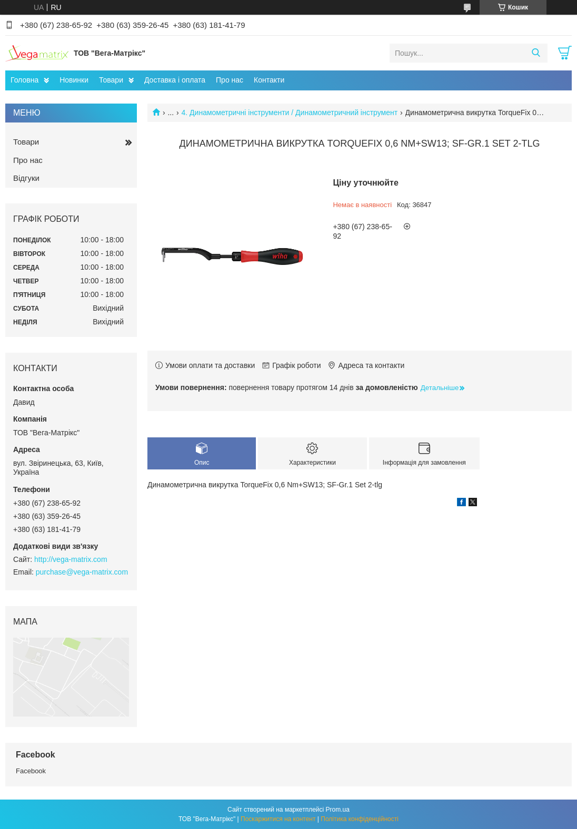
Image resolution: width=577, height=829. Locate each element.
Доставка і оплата (174, 80)
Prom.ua (338, 809)
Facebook (31, 771)
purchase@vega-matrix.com (82, 572)
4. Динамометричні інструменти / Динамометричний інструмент (290, 112)
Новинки (73, 80)
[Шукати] (536, 53)
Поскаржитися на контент (278, 819)
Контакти (269, 80)
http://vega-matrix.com (70, 559)
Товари (111, 80)
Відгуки (26, 177)
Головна (24, 80)
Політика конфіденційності (360, 819)
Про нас (229, 80)
